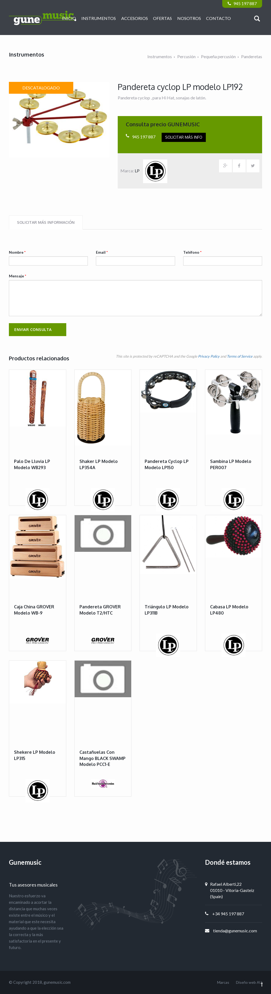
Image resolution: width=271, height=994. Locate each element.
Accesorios (134, 18)
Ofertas (162, 18)
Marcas (223, 982)
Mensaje (17, 276)
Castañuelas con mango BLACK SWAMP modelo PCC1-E (102, 758)
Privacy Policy (209, 356)
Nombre (17, 252)
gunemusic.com (57, 982)
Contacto (218, 18)
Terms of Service (239, 356)
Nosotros (189, 18)
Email (102, 252)
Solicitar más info (183, 137)
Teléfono (192, 252)
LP (151, 170)
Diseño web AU (249, 982)
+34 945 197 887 (228, 913)
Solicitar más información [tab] (46, 222)
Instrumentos (98, 18)
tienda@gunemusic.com (235, 930)
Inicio (69, 18)
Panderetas (251, 56)
